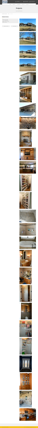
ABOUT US (23, 4)
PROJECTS (14, 4)
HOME (10, 4)
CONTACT (27, 4)
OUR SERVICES (18, 4)
